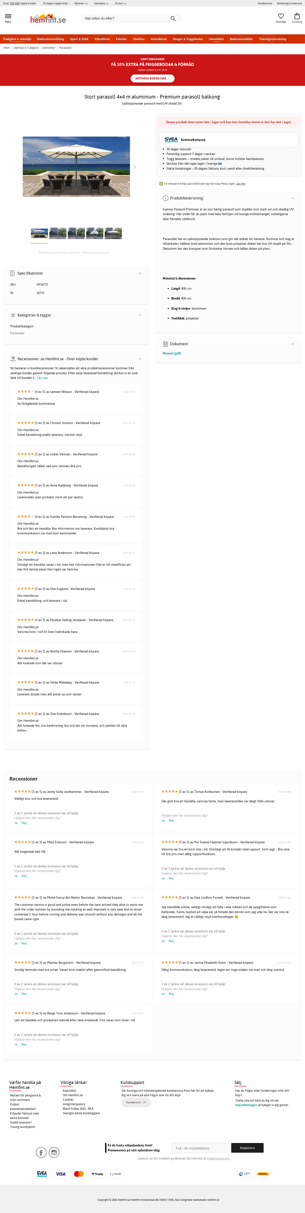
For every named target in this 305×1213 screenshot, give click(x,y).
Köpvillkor (69, 1091)
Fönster (121, 39)
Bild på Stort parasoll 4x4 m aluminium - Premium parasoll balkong (74, 252)
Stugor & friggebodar (188, 39)
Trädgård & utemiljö (17, 39)
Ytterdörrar (102, 39)
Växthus (139, 39)
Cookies (68, 1100)
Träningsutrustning (272, 39)
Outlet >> (120, 3)
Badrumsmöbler (241, 39)
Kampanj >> (101, 3)
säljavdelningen (246, 1105)
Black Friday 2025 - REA (78, 1109)
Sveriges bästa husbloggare (81, 1113)
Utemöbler (216, 39)
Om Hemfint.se (73, 1095)
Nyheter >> (81, 3)
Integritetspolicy (74, 1104)
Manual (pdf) (172, 353)
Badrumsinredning (50, 39)
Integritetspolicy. (218, 1158)
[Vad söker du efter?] (130, 18)
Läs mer (42, 378)
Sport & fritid (79, 39)
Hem (6, 47)
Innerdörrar (159, 39)
